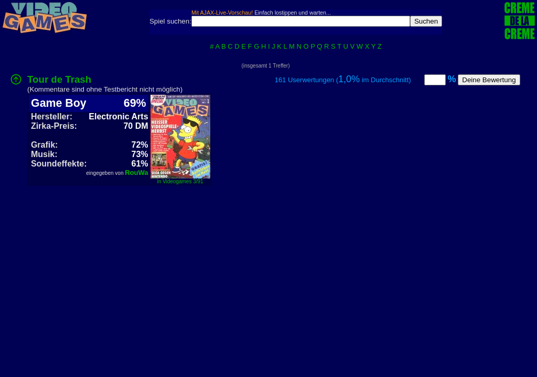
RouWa (136, 172)
